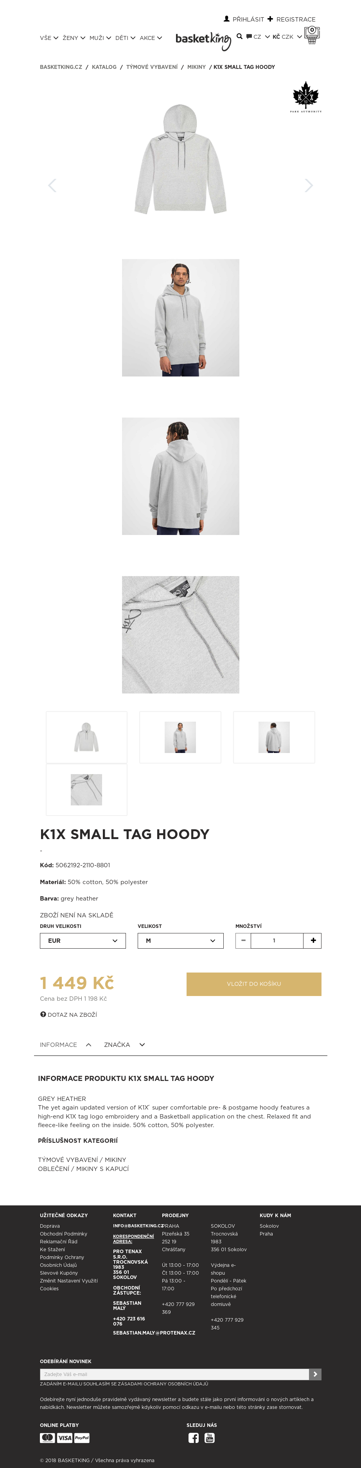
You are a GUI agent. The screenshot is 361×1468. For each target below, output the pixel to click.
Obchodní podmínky (63, 1234)
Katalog (104, 67)
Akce (151, 38)
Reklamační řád (58, 1241)
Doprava (50, 1226)
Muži (100, 38)
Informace (66, 1045)
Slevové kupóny (59, 1273)
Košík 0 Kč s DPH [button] (314, 30)
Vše (49, 38)
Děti (125, 38)
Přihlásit (248, 20)
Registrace (296, 20)
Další (309, 183)
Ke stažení (52, 1249)
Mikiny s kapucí (102, 1169)
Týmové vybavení (152, 67)
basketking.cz (61, 67)
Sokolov (269, 1226)
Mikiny (196, 67)
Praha (266, 1234)
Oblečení (53, 1169)
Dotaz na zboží (68, 1015)
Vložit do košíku (254, 984)
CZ (258, 37)
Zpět (52, 183)
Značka (124, 1045)
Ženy (74, 38)
